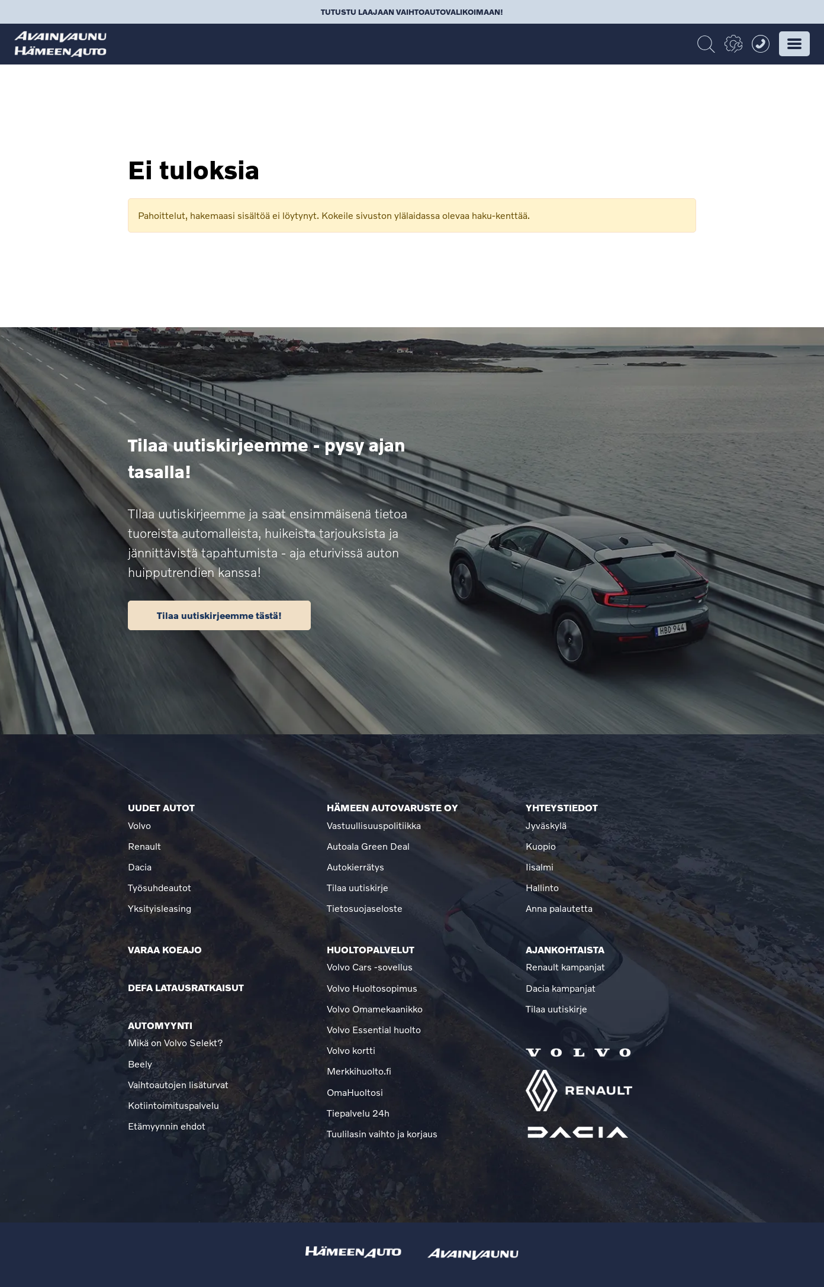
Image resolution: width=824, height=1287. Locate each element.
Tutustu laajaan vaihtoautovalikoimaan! (412, 12)
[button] (794, 43)
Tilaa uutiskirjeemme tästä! (219, 615)
